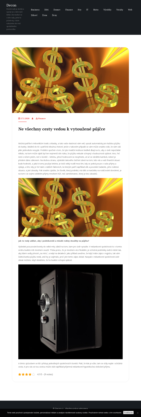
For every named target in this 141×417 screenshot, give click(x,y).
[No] (137, 412)
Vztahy (119, 9)
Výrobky (107, 9)
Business (35, 9)
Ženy (54, 15)
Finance (69, 9)
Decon (11, 5)
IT (87, 9)
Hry (79, 9)
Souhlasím (128, 412)
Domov (57, 9)
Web (130, 9)
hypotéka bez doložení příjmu (96, 366)
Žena (44, 15)
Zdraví (34, 15)
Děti (46, 9)
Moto (96, 9)
